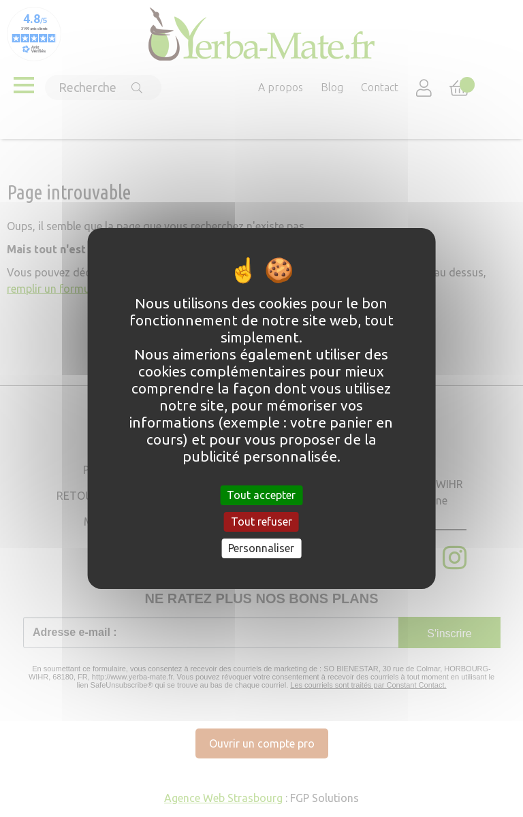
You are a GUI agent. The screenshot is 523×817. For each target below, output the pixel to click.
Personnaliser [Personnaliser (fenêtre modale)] (261, 548)
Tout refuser (261, 521)
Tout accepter (261, 494)
